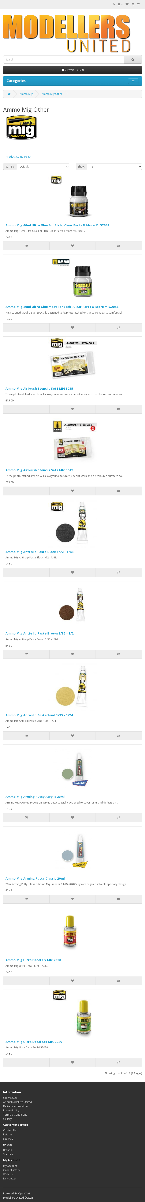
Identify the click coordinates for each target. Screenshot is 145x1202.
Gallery (7, 1119)
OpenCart (24, 1193)
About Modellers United (17, 1102)
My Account (10, 1166)
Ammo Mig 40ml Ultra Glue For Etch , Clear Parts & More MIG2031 (57, 225)
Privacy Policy (11, 1110)
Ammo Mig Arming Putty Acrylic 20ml (34, 796)
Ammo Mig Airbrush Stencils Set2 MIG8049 (39, 470)
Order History (11, 1170)
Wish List (8, 1174)
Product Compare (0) (18, 156)
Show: (81, 166)
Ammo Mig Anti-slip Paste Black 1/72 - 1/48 (39, 552)
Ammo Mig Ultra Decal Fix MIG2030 (33, 960)
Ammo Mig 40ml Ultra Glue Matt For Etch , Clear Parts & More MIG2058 (62, 307)
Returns (7, 1134)
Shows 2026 (10, 1098)
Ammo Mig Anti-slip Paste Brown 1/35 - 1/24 (40, 633)
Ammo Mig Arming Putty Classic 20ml (35, 878)
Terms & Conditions (15, 1114)
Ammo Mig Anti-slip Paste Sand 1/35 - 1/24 (39, 715)
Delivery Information (15, 1106)
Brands (7, 1150)
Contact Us (9, 1130)
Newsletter (9, 1178)
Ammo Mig (26, 94)
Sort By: (10, 166)
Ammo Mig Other (52, 94)
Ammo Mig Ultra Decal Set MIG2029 (33, 1042)
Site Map (8, 1138)
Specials (8, 1154)
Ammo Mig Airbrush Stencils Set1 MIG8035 (39, 388)
